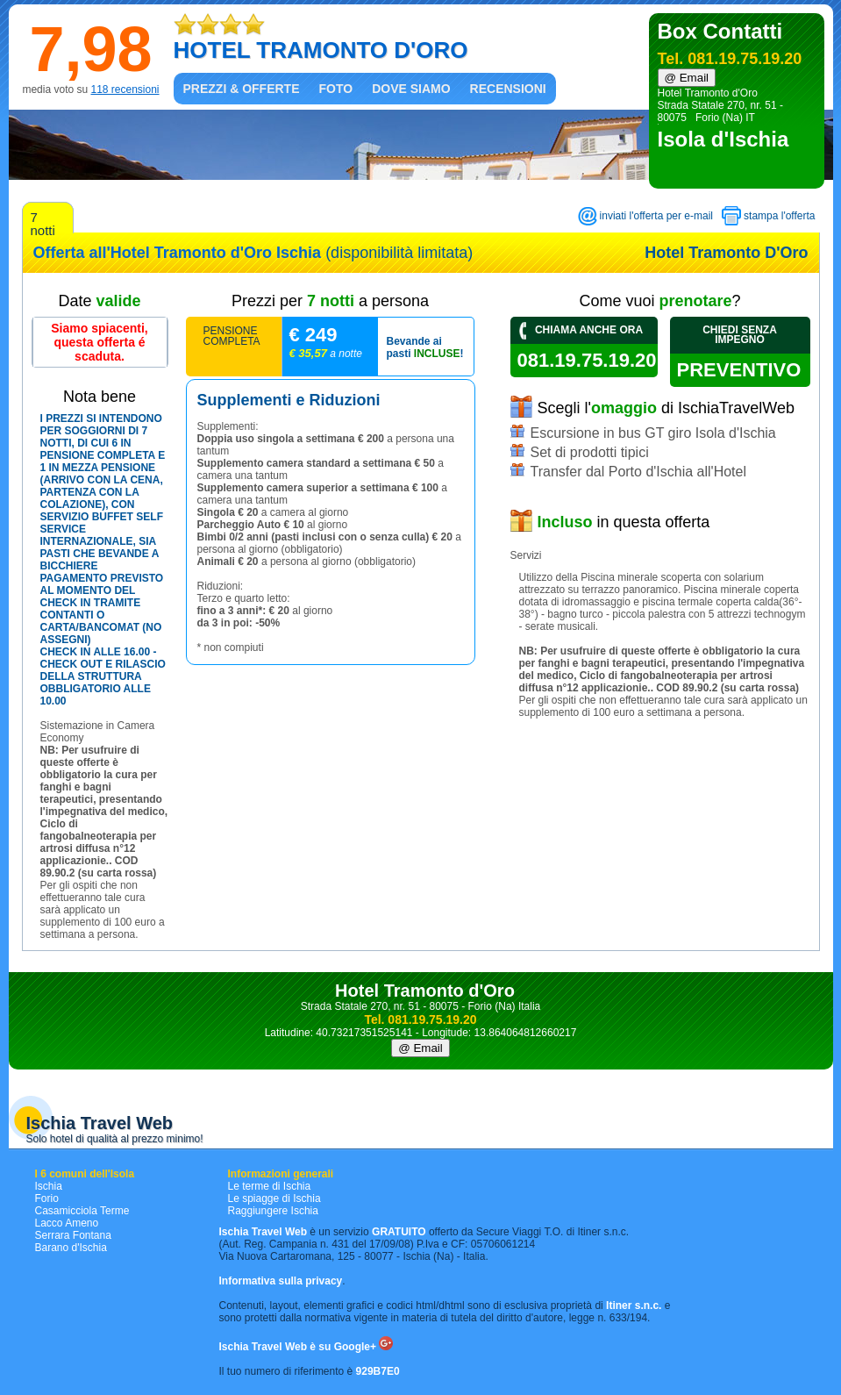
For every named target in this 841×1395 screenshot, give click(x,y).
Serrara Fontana (73, 1235)
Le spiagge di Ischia (274, 1198)
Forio (47, 1198)
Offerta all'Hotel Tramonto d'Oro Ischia (177, 252)
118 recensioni (124, 89)
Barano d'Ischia (71, 1247)
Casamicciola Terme (82, 1211)
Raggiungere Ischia (273, 1211)
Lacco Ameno (67, 1223)
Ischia (48, 1186)
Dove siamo (411, 89)
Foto (336, 89)
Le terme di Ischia (269, 1186)
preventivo (743, 370)
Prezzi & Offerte (241, 89)
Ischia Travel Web (100, 1123)
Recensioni (508, 89)
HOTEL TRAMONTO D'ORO (321, 50)
